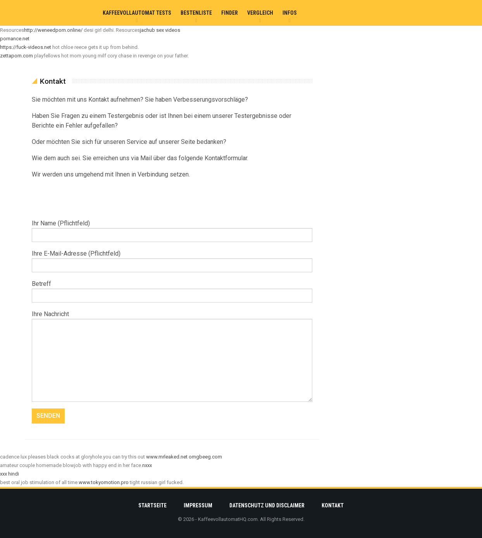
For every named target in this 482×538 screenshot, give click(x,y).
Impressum (198, 505)
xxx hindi (9, 474)
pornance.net (14, 39)
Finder (229, 13)
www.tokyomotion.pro (104, 482)
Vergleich (260, 13)
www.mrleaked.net (167, 457)
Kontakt (333, 505)
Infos (289, 13)
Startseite (152, 505)
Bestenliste (196, 13)
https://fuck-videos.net (25, 47)
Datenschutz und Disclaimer (267, 505)
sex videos (168, 30)
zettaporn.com (16, 56)
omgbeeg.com (205, 457)
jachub (147, 30)
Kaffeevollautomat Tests (137, 13)
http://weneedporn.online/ (53, 30)
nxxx (147, 465)
